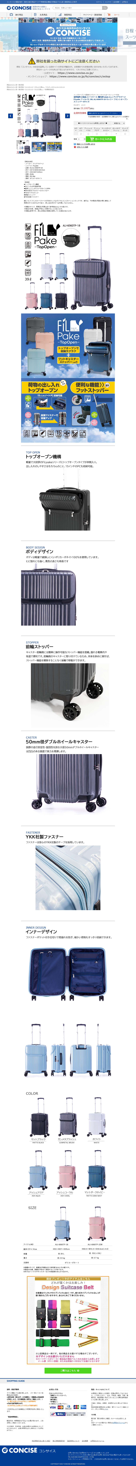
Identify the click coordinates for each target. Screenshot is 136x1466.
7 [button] (78, 54)
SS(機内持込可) (49, 89)
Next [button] (67, 116)
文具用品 (43, 15)
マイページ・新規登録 (92, 15)
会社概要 (116, 2)
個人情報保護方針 (59, 1441)
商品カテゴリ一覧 (12, 84)
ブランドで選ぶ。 (39, 87)
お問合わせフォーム (97, 1441)
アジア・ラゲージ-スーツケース (55, 87)
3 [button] (64, 54)
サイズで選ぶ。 (38, 89)
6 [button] (75, 54)
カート (117, 15)
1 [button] (57, 54)
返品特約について (73, 1441)
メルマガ (108, 2)
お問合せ (125, 2)
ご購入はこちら (68, 1370)
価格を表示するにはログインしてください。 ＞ (104, 113)
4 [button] (68, 54)
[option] (68, 34)
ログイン (99, 2)
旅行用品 (19, 15)
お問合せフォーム (119, 1423)
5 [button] (71, 54)
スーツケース (29, 87)
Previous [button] (10, 116)
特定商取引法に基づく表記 (41, 1441)
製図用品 (68, 15)
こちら (106, 1409)
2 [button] (61, 54)
